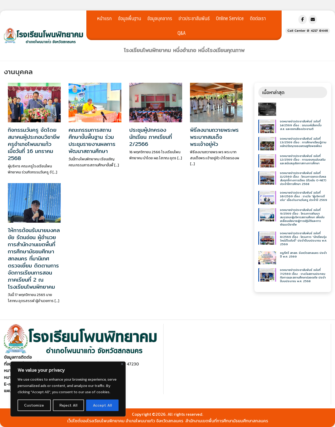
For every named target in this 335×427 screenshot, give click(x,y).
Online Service (230, 18)
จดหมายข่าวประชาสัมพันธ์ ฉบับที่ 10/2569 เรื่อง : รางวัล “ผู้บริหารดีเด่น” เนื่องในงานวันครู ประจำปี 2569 (303, 196)
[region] (68, 389)
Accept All (102, 405)
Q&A (181, 33)
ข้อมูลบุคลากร (159, 18)
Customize (34, 405)
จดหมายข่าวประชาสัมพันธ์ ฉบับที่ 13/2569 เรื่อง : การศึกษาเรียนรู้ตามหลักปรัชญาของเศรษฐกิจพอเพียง (303, 142)
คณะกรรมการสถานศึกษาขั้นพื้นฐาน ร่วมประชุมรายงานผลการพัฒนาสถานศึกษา (92, 140)
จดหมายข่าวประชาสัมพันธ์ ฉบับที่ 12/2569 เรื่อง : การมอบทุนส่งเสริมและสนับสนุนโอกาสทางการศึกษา (303, 160)
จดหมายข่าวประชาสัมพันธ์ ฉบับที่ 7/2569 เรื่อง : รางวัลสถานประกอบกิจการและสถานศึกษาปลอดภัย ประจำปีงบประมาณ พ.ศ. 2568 (303, 275)
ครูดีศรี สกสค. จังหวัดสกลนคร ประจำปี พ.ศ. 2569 (303, 255)
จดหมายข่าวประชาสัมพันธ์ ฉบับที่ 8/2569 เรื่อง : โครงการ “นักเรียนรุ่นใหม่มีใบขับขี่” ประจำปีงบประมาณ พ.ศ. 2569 (303, 239)
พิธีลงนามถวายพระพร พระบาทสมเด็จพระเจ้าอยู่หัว (214, 136)
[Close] (122, 364)
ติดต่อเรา (258, 18)
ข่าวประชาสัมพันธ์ (194, 18)
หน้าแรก (104, 18)
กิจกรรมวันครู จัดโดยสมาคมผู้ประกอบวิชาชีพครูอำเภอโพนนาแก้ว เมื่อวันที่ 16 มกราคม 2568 (34, 143)
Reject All (68, 405)
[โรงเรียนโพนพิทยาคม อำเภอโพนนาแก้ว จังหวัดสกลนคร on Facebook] (302, 19)
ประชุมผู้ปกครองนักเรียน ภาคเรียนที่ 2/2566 (150, 136)
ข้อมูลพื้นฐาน (129, 18)
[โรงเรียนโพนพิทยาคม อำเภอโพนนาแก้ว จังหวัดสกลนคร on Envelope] (313, 19)
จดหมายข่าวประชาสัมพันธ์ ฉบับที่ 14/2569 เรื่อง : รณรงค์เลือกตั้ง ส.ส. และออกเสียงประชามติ (301, 125)
